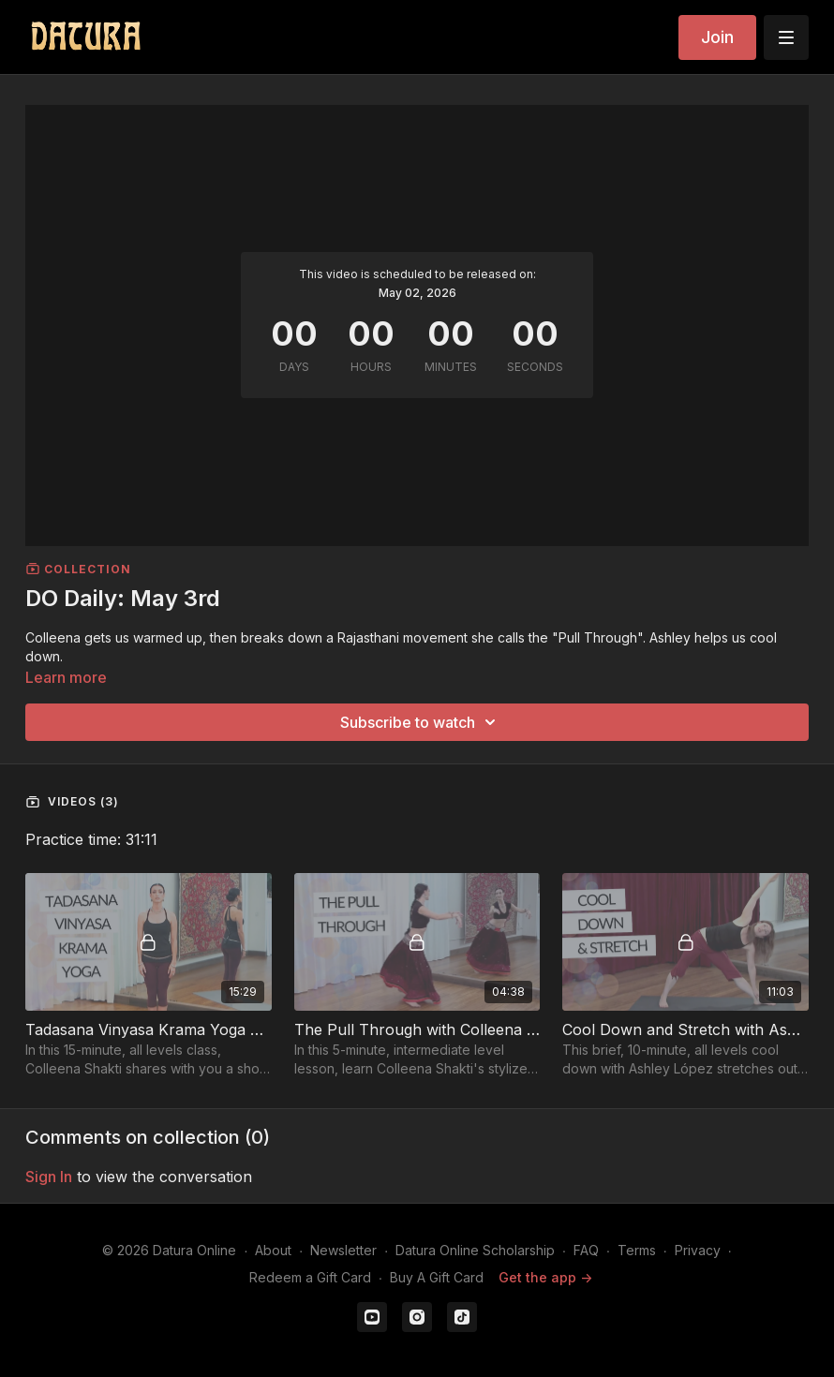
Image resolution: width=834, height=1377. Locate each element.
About (273, 1250)
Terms (637, 1250)
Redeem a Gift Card (310, 1277)
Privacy (698, 1250)
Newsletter (343, 1250)
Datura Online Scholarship (475, 1250)
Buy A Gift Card (437, 1277)
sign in (48, 1176)
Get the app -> (545, 1277)
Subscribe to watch (420, 722)
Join (717, 37)
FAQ (586, 1250)
